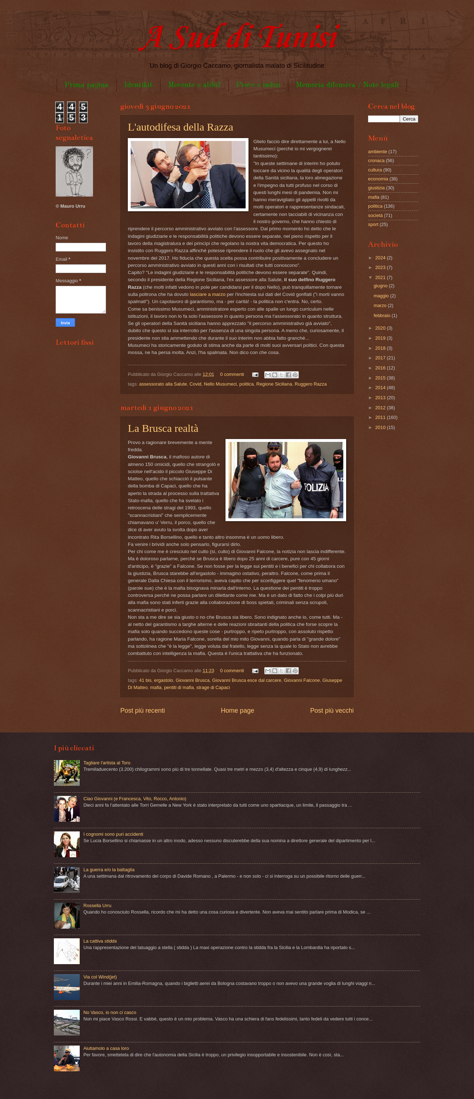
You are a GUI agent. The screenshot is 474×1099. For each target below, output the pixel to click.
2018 (381, 348)
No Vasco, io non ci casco (109, 1012)
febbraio (382, 315)
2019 (381, 338)
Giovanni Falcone (302, 680)
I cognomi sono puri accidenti (113, 834)
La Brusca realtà (163, 428)
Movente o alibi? (194, 85)
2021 (381, 277)
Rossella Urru (97, 905)
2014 (381, 387)
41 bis (145, 680)
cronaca (376, 160)
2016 (381, 368)
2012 (381, 407)
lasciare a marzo (208, 294)
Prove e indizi (258, 85)
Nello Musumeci (220, 384)
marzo (380, 305)
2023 (381, 267)
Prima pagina (87, 85)
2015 (381, 378)
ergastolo (163, 680)
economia (378, 178)
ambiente (377, 151)
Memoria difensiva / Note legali (347, 85)
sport (373, 224)
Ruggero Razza (311, 384)
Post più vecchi (332, 710)
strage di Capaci (213, 687)
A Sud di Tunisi (237, 38)
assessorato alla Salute (163, 384)
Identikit (138, 85)
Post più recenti (142, 710)
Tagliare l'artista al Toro (106, 762)
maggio (381, 295)
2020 (381, 328)
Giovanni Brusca (192, 680)
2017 (381, 357)
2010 (381, 427)
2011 (381, 417)
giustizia (376, 187)
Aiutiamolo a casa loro (106, 1048)
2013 (381, 397)
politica (247, 384)
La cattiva (100, 941)
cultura (375, 170)
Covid (195, 384)
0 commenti (232, 374)
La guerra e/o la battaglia (108, 869)
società (375, 215)
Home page (237, 710)
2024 (381, 257)
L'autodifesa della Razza (180, 127)
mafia (155, 687)
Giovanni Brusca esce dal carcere (247, 680)
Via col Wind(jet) (100, 977)
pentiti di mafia (179, 687)
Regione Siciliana (274, 384)
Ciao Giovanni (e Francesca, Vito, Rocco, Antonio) (134, 798)
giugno (381, 285)
